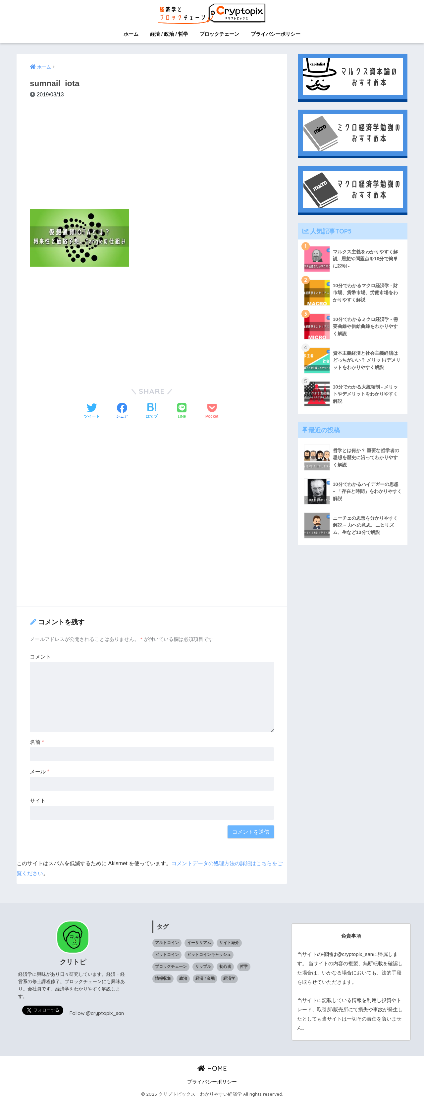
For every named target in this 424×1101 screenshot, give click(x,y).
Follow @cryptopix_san (96, 1013)
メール (39, 771)
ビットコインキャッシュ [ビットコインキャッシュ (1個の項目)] (209, 954)
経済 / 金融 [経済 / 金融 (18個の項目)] (205, 978)
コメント (40, 656)
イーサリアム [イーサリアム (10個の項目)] (199, 942)
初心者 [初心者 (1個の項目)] (225, 966)
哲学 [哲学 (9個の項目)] (244, 966)
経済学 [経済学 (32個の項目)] (229, 978)
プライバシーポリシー (275, 34)
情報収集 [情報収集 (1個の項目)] (163, 978)
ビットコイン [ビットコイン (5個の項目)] (167, 954)
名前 (37, 742)
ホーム (131, 34)
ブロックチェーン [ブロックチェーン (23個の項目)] (171, 966)
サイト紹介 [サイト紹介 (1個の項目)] (229, 942)
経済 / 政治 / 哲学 (169, 34)
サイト (38, 801)
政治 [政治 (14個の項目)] (183, 978)
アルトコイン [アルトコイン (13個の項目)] (167, 942)
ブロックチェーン (219, 34)
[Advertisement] (152, 157)
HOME (212, 1068)
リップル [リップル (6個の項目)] (203, 966)
